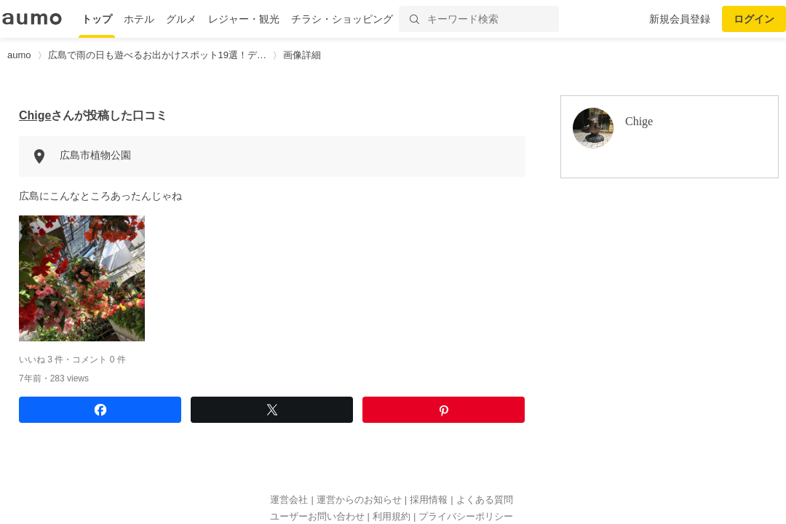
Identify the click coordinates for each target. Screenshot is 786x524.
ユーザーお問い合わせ (317, 516)
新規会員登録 (679, 19)
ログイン (754, 19)
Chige (35, 115)
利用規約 (391, 516)
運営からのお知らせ (359, 499)
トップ (97, 19)
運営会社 (289, 499)
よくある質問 (484, 499)
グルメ (181, 19)
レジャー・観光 (243, 19)
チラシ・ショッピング (342, 19)
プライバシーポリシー (465, 516)
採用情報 (429, 499)
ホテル (139, 19)
